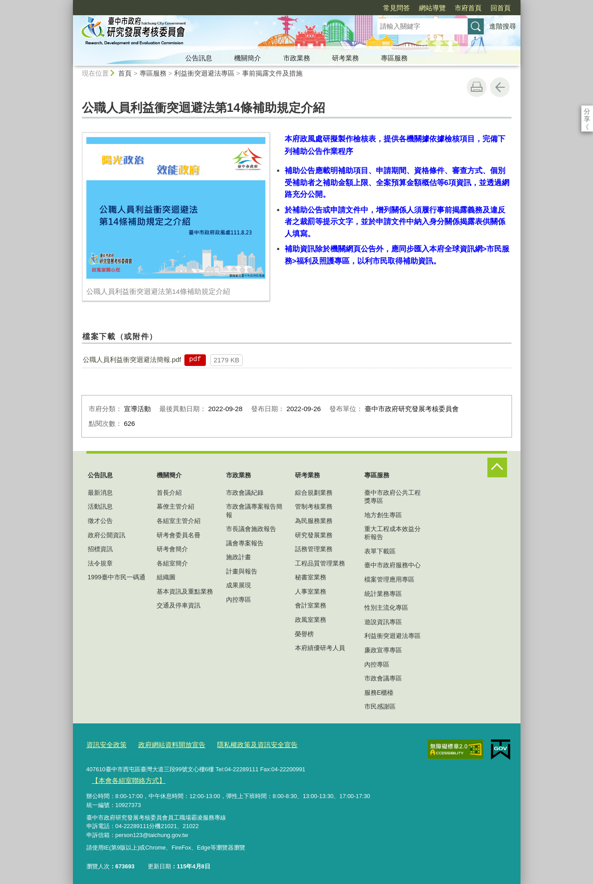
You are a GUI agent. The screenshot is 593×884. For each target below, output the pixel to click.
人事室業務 (310, 591)
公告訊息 (198, 58)
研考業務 (345, 58)
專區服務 (394, 58)
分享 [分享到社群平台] (587, 111)
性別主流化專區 (386, 607)
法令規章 (100, 563)
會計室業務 (310, 605)
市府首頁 (416, 8)
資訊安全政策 (103, 743)
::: (69, 4)
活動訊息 (100, 506)
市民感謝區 (380, 706)
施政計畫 (238, 557)
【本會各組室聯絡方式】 (123, 777)
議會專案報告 (245, 543)
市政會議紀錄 (245, 492)
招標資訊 (100, 548)
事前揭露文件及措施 (272, 73)
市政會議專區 (383, 678)
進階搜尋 (502, 26)
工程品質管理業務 (320, 563)
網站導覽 (380, 8)
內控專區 (238, 599)
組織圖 (166, 577)
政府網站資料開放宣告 (162, 743)
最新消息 (100, 492)
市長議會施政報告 (251, 528)
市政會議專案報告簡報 (254, 510)
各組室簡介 (172, 563)
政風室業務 (310, 619)
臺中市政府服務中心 (392, 565)
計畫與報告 (241, 571)
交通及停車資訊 (179, 605)
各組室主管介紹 (179, 520)
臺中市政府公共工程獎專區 (392, 496)
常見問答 (345, 8)
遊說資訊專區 (383, 621)
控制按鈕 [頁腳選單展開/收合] (497, 467)
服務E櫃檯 (378, 692)
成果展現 (238, 585)
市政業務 (296, 58)
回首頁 (449, 8)
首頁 (125, 73)
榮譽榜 (304, 634)
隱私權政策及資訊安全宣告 (238, 743)
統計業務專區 (383, 593)
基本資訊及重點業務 (185, 591)
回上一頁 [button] (500, 87)
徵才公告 (100, 520)
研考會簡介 (172, 548)
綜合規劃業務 (314, 492)
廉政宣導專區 (383, 650)
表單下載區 (380, 551)
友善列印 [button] (476, 87)
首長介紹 (169, 492)
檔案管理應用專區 (389, 579)
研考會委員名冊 (179, 535)
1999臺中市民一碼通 (116, 577)
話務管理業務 (314, 548)
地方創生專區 (383, 514)
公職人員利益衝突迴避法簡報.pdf (132, 359)
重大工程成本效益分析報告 (392, 532)
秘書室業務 (310, 577)
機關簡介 (247, 58)
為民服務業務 (314, 520)
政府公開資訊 (106, 535)
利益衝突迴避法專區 (204, 73)
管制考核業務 (314, 506)
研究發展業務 (314, 535)
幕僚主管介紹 (175, 506)
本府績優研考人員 (320, 647)
